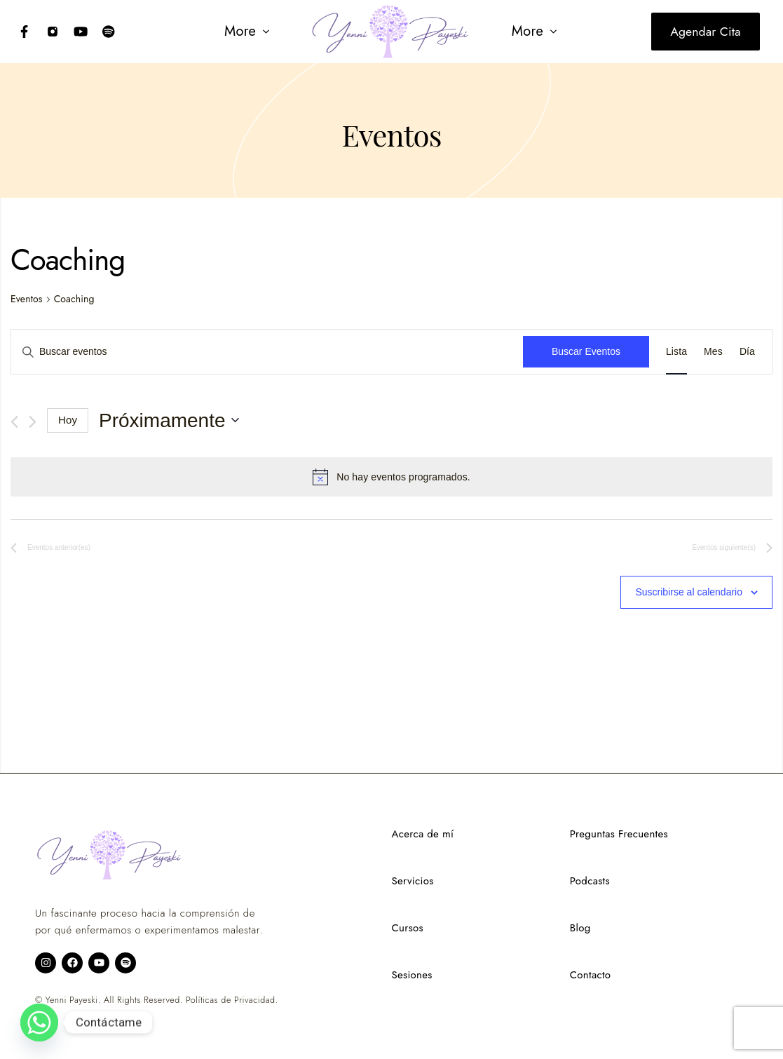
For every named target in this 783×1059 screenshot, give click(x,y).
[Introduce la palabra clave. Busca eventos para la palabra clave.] (267, 352)
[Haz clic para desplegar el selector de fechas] (169, 421)
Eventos (27, 299)
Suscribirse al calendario (688, 592)
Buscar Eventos (586, 351)
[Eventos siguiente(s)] (32, 422)
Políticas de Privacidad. (232, 1000)
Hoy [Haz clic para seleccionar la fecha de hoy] (67, 420)
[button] (246, 31)
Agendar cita (705, 31)
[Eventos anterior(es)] (14, 422)
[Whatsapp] (39, 1022)
